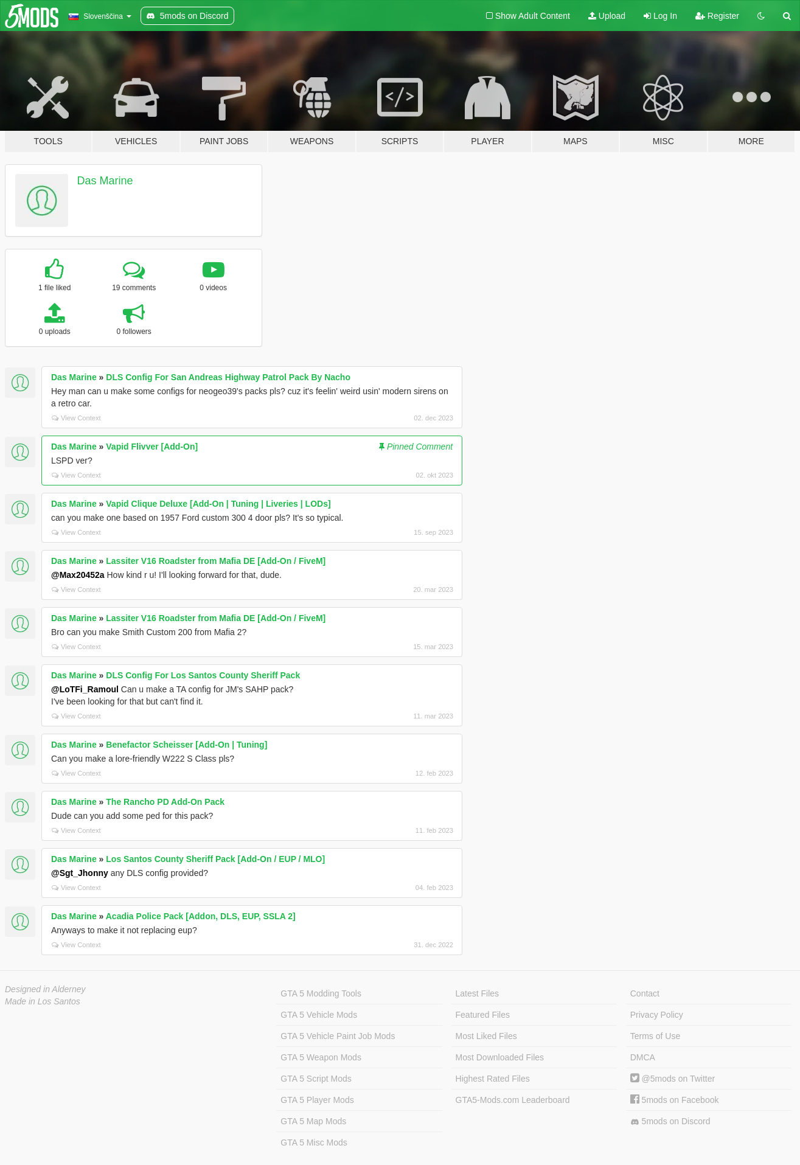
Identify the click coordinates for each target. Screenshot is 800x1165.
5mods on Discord (670, 1121)
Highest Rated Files (493, 1078)
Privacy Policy (656, 1015)
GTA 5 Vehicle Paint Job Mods (337, 1036)
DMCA (642, 1057)
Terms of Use (655, 1036)
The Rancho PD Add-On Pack (165, 802)
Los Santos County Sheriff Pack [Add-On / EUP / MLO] (215, 859)
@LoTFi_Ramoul (85, 689)
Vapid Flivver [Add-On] (152, 446)
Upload (606, 16)
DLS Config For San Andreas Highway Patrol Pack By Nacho (228, 377)
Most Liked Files (486, 1036)
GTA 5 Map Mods (313, 1121)
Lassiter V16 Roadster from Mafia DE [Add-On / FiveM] (215, 561)
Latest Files (477, 993)
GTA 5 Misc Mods (313, 1142)
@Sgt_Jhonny (79, 873)
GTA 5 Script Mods (315, 1078)
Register (717, 16)
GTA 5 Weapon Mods (320, 1057)
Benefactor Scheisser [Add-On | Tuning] (186, 744)
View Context (76, 418)
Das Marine (105, 181)
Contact (644, 993)
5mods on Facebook (674, 1099)
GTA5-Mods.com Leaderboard (513, 1100)
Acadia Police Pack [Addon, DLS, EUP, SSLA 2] (201, 916)
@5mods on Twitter (672, 1078)
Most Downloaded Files (500, 1057)
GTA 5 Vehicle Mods (318, 1015)
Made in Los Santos (42, 1001)
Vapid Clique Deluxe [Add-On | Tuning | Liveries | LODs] (218, 504)
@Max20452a (78, 575)
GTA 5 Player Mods (316, 1100)
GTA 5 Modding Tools (320, 993)
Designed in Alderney (45, 989)
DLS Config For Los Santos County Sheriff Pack (203, 675)
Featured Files (483, 1015)
